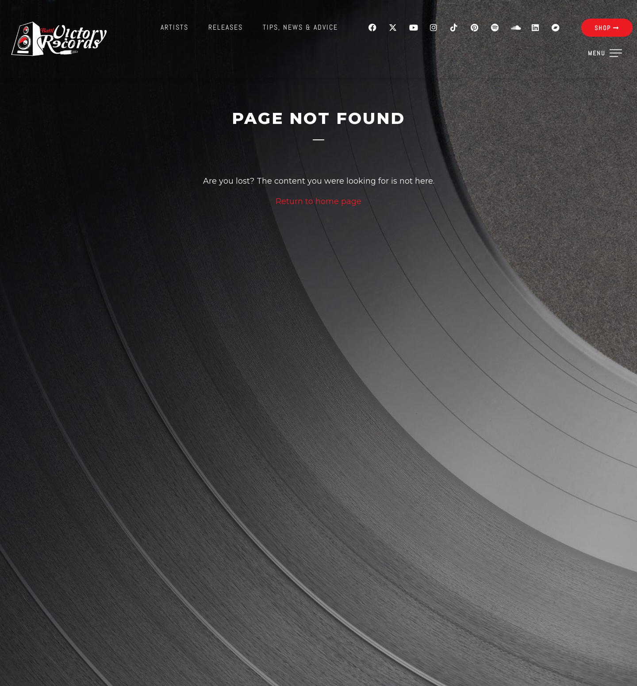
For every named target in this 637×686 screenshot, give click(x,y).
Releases (225, 27)
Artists (174, 27)
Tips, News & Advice (300, 27)
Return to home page (318, 201)
